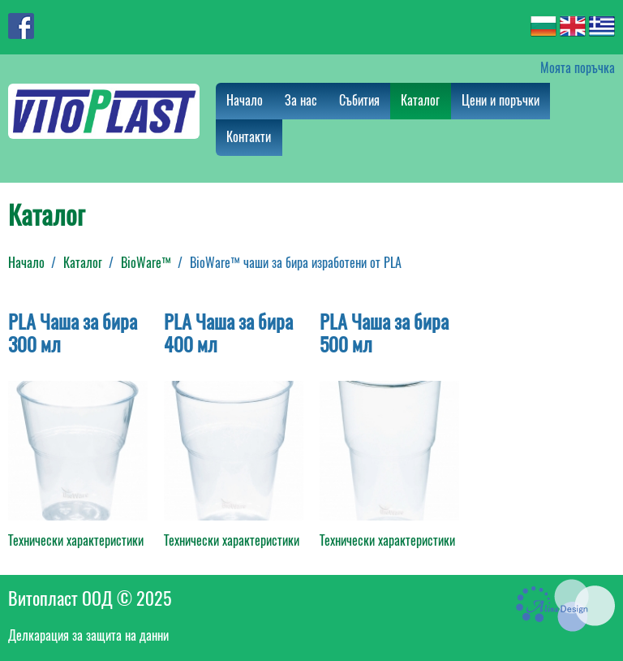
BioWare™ (146, 262)
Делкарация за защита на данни (88, 635)
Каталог (420, 100)
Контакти (248, 136)
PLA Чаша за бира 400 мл (228, 333)
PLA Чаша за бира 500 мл (384, 333)
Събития (359, 100)
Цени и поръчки (500, 100)
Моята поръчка (577, 67)
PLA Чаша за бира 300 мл (72, 333)
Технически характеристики (76, 540)
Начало (244, 100)
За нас (301, 100)
